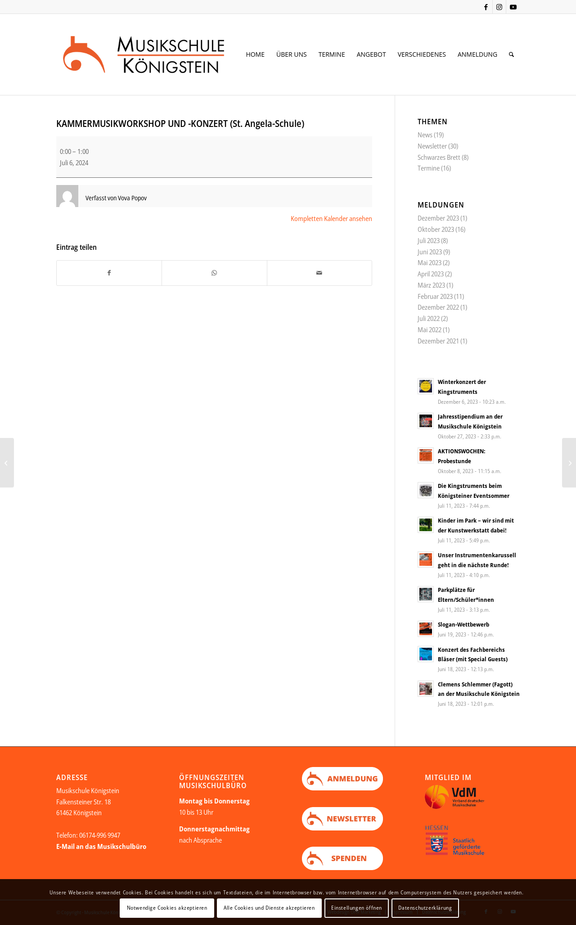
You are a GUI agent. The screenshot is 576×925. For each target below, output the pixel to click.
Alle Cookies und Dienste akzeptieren (269, 907)
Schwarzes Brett (439, 157)
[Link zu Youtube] (513, 7)
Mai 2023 (429, 262)
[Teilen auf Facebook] (109, 273)
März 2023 (431, 284)
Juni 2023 (430, 251)
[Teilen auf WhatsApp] (214, 273)
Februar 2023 (435, 296)
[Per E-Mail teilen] (319, 273)
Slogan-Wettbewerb (463, 624)
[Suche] (511, 54)
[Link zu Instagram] (499, 7)
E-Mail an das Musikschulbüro (101, 846)
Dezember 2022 (438, 306)
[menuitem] (255, 54)
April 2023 (431, 273)
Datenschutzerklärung (425, 907)
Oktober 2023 (436, 229)
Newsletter (432, 145)
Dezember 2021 (438, 340)
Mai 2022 (429, 329)
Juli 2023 (429, 240)
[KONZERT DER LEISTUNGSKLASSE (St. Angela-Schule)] (7, 462)
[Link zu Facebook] (485, 7)
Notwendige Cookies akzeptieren (167, 907)
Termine (429, 167)
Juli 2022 (429, 318)
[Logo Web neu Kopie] (158, 54)
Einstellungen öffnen (356, 907)
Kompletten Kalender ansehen (331, 218)
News (425, 134)
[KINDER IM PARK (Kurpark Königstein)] (569, 462)
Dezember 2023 (438, 217)
